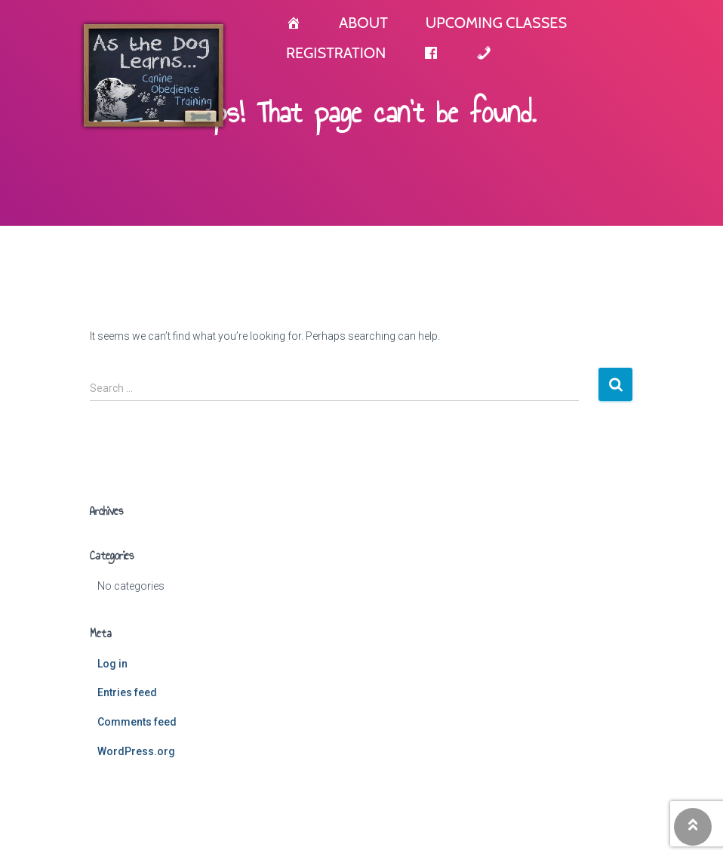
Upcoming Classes (496, 23)
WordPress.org (136, 751)
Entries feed (127, 692)
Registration (336, 53)
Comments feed (137, 722)
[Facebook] (431, 53)
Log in (112, 664)
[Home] (293, 23)
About (363, 23)
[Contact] (484, 53)
